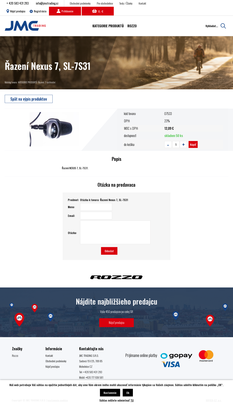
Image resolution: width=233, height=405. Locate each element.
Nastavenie (110, 393)
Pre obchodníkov (105, 3)
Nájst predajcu (16, 11)
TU (132, 400)
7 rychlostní (50, 82)
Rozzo (15, 356)
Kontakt (142, 3)
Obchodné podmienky (80, 3)
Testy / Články (126, 3)
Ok (127, 393)
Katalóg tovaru (11, 82)
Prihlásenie (65, 11)
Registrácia (38, 11)
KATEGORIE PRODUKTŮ (27, 82)
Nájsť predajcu (116, 322)
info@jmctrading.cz (47, 3)
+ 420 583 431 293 (18, 3)
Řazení (41, 82)
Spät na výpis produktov (28, 99)
